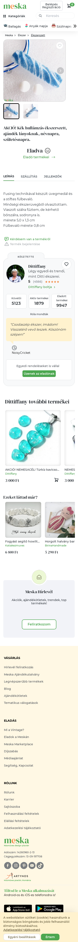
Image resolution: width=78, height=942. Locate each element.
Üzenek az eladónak (39, 374)
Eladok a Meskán (16, 737)
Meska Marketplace (18, 744)
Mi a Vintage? (14, 730)
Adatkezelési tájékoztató (22, 828)
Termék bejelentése (21, 244)
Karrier (9, 800)
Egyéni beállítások (22, 937)
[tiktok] (40, 866)
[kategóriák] (14, 16)
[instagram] (15, 866)
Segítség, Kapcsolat (18, 766)
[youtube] (32, 866)
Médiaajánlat (13, 758)
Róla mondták (39, 314)
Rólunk (9, 792)
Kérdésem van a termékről (26, 239)
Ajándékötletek (15, 696)
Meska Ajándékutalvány (22, 675)
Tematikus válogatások (21, 703)
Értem (50, 937)
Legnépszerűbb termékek (23, 682)
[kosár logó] (69, 5)
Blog (7, 689)
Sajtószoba (12, 807)
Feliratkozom (39, 625)
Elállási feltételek (16, 821)
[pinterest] (23, 866)
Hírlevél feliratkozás (18, 668)
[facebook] (7, 866)
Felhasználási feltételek (21, 814)
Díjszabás (11, 751)
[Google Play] (18, 909)
